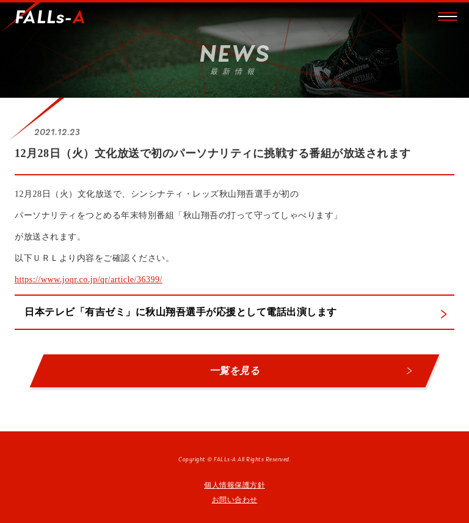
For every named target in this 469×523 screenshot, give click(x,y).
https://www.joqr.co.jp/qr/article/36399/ (88, 279)
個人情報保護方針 (234, 485)
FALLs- (50, 18)
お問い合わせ (235, 500)
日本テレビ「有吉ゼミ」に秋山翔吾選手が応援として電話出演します (180, 312)
